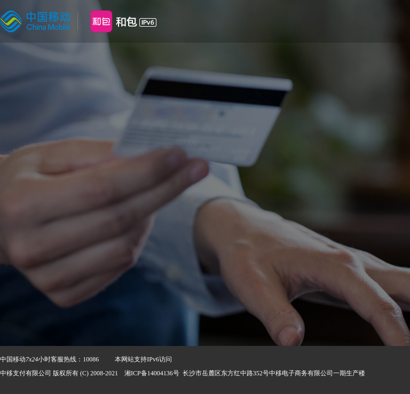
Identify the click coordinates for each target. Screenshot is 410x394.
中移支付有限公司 (25, 373)
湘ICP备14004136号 (151, 373)
